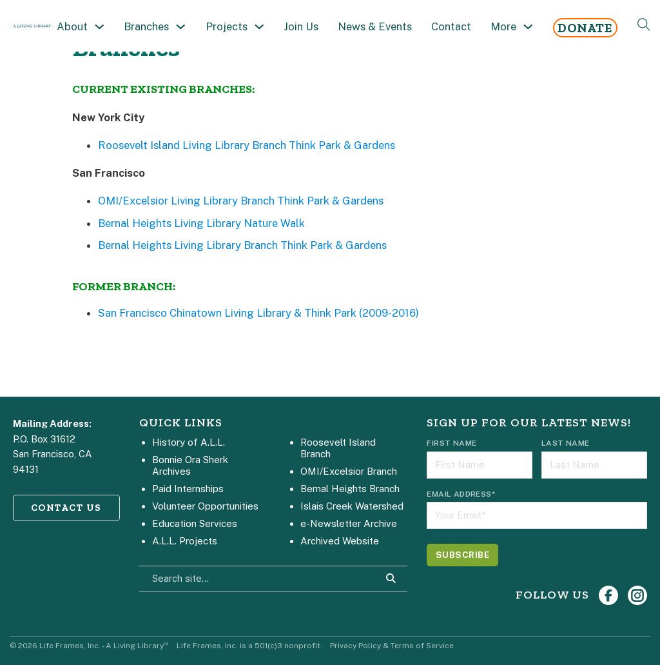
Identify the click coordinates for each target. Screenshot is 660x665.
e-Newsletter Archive (348, 523)
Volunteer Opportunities (205, 506)
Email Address (461, 494)
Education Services (194, 523)
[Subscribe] (462, 555)
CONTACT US (66, 507)
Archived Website (339, 540)
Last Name (565, 443)
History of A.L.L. (188, 442)
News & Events (375, 26)
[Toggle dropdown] (99, 26)
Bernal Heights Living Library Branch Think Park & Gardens (242, 245)
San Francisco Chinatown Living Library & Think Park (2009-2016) (258, 312)
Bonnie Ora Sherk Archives (190, 465)
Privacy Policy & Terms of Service (392, 645)
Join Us (301, 26)
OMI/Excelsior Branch (348, 471)
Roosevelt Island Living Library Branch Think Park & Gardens (246, 145)
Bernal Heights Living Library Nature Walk (201, 223)
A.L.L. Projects (184, 540)
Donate (585, 27)
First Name (451, 443)
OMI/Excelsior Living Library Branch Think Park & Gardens (240, 200)
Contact (451, 26)
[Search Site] (391, 578)
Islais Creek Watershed (351, 506)
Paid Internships (188, 488)
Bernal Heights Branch (350, 488)
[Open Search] (644, 24)
